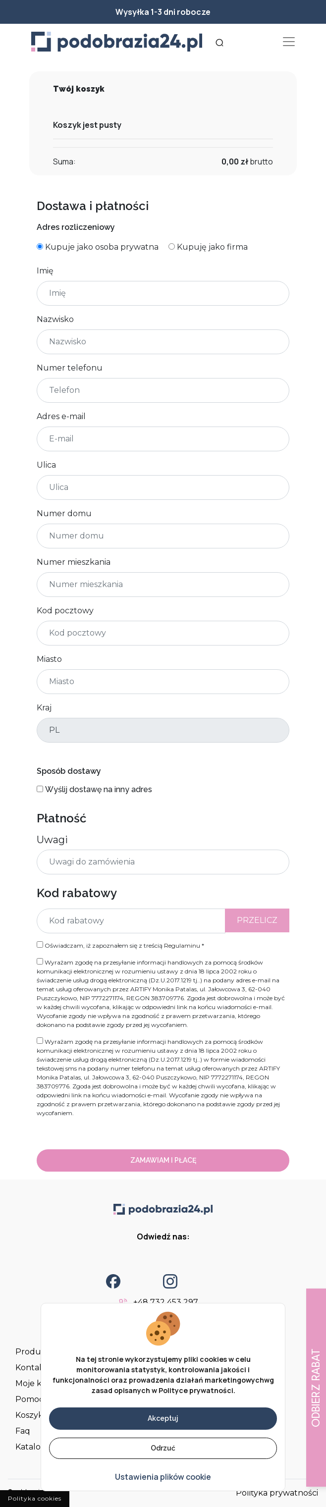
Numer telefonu (70, 368)
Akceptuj (163, 1418)
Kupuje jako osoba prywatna (102, 247)
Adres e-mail (61, 416)
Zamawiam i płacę (163, 1160)
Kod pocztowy (65, 610)
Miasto (49, 659)
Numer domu (64, 513)
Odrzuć (163, 1448)
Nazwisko (55, 319)
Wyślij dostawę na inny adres (98, 789)
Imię (45, 270)
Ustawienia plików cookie (163, 1476)
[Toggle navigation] (288, 42)
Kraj (44, 707)
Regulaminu (182, 945)
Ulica (46, 465)
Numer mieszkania (73, 562)
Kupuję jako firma (212, 247)
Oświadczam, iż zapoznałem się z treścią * (120, 945)
